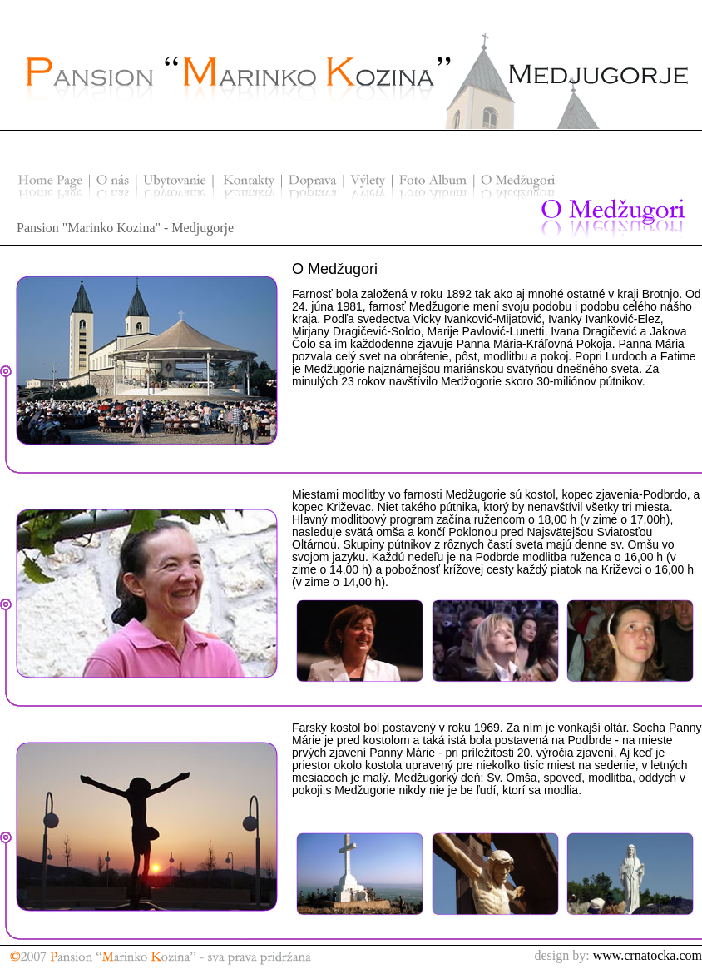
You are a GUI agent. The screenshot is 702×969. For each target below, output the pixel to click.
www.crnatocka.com (647, 955)
